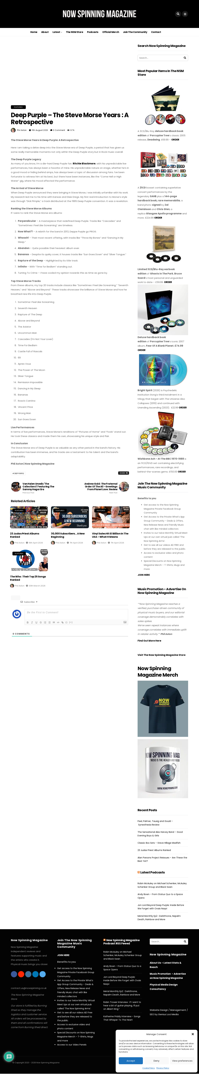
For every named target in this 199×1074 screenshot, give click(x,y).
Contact (156, 32)
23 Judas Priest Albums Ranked (24, 535)
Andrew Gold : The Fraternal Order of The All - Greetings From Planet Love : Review (99, 488)
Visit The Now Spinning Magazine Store (162, 655)
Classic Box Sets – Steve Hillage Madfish (159, 842)
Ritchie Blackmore (84, 163)
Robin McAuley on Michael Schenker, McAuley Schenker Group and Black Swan (122, 955)
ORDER (175, 139)
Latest (56, 32)
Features (18, 107)
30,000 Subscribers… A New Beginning (68, 535)
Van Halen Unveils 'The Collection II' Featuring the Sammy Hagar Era (40, 488)
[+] (71, 622)
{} (66, 622)
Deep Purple (19, 473)
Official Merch (110, 32)
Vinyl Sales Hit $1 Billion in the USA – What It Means (110, 535)
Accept (131, 1060)
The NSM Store (74, 32)
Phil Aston (22, 130)
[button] (192, 1034)
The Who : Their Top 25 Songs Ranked (28, 578)
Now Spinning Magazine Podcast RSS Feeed (121, 941)
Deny (156, 1060)
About (45, 32)
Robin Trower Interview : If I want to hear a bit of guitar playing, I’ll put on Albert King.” (122, 1006)
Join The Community (135, 32)
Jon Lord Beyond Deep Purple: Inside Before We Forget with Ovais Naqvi (122, 980)
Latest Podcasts (152, 872)
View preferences (182, 1060)
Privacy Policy (162, 1068)
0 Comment (59, 130)
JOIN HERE (144, 575)
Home (33, 32)
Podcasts (92, 32)
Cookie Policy (148, 1068)
